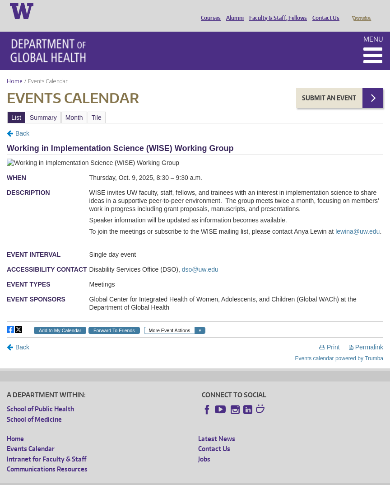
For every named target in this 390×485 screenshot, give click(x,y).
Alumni (232, 10)
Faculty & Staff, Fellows (276, 10)
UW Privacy (126, 478)
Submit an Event (329, 85)
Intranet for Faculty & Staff (46, 446)
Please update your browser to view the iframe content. (195, 104)
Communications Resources (47, 456)
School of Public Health (40, 396)
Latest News (216, 426)
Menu (373, 26)
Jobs (204, 446)
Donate (361, 10)
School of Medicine (34, 406)
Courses (208, 10)
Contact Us (323, 10)
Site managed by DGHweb (216, 478)
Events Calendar (31, 436)
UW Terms (163, 478)
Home (15, 68)
